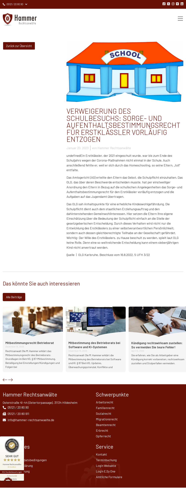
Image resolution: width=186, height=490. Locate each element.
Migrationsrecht (107, 420)
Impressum (10, 456)
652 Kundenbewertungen (12, 467)
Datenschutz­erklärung (18, 468)
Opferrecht (103, 437)
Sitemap (8, 479)
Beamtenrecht (106, 426)
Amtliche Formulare (109, 479)
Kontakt (101, 456)
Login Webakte (106, 468)
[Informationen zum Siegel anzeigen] (12, 472)
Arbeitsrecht (105, 402)
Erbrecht (102, 432)
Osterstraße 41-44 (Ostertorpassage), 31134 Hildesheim (40, 403)
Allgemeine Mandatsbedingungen (25, 462)
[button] (5, 380)
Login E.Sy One (106, 473)
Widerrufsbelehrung (16, 473)
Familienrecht (105, 408)
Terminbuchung (107, 462)
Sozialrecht (104, 414)
